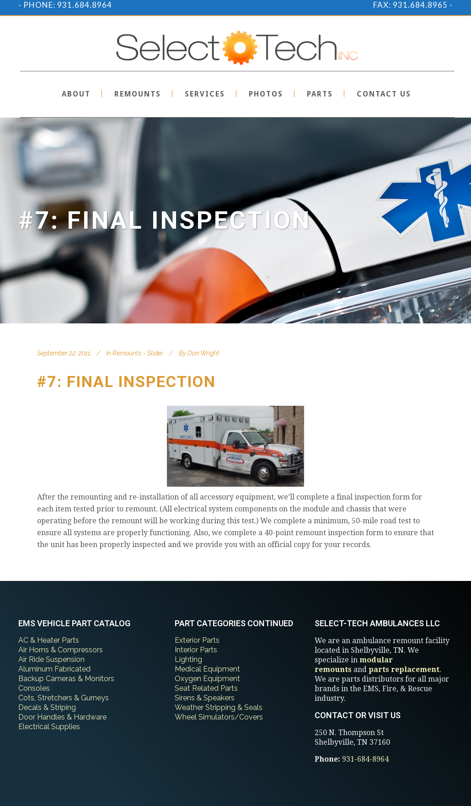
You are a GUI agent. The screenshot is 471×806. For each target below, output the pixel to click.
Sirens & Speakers (205, 697)
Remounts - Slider (137, 353)
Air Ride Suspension (51, 659)
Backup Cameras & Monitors (66, 678)
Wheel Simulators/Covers (219, 717)
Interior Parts (196, 649)
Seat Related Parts (206, 688)
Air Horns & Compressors (60, 649)
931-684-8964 (365, 759)
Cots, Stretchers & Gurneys (63, 697)
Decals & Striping (47, 707)
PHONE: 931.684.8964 (67, 5)
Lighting (188, 659)
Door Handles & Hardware (62, 717)
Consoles (34, 688)
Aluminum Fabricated (54, 669)
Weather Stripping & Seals (218, 707)
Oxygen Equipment (207, 678)
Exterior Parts (197, 640)
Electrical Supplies (49, 726)
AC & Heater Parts (48, 640)
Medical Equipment (207, 669)
